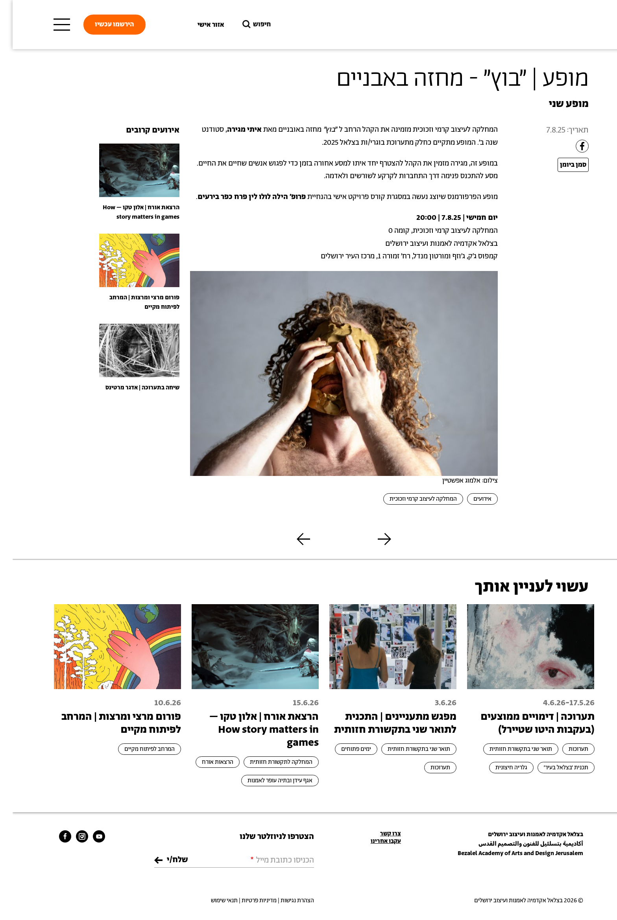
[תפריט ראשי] (49, 24)
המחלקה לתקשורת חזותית (268, 762)
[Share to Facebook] (569, 146)
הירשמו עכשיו (102, 24)
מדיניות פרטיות (246, 900)
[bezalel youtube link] (86, 836)
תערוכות (566, 749)
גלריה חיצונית (499, 767)
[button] (372, 539)
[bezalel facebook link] (52, 836)
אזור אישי (198, 24)
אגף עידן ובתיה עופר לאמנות (267, 780)
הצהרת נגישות (284, 900)
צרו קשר (378, 834)
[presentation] (127, 170)
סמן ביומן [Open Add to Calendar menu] (560, 165)
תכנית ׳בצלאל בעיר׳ (553, 767)
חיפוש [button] (243, 24)
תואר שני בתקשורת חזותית (508, 749)
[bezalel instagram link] (69, 836)
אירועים (470, 499)
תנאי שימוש (211, 900)
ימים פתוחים (343, 749)
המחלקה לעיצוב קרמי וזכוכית (410, 499)
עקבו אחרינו (373, 841)
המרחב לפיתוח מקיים (137, 749)
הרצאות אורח (205, 762)
